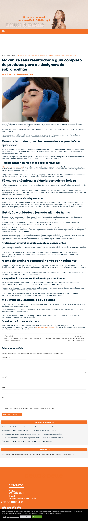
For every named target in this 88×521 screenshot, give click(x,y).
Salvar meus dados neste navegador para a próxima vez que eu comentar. (29, 408)
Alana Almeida (7, 454)
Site (3, 398)
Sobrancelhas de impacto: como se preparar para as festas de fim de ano (29, 431)
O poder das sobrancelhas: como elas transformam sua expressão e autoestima (32, 434)
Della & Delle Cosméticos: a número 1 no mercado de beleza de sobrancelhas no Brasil (44, 454)
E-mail (4, 387)
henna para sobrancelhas (13, 167)
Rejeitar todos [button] (25, 517)
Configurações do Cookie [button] (11, 517)
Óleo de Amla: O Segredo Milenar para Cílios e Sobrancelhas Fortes (27, 441)
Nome (4, 377)
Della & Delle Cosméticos (44, 327)
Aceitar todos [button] (37, 517)
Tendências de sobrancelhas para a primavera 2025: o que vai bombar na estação (33, 438)
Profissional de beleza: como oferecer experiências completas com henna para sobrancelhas (37, 427)
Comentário (6, 357)
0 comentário (28, 74)
